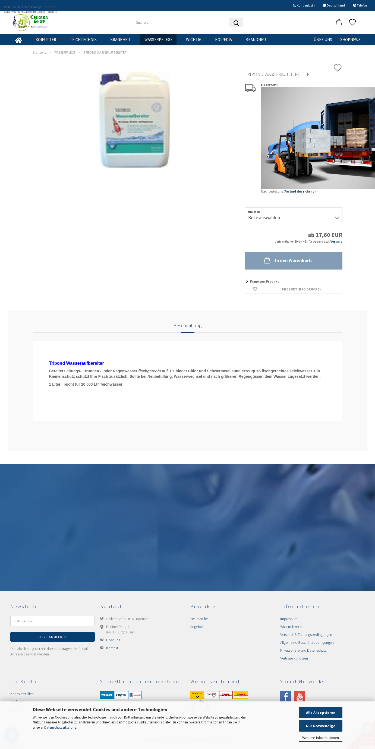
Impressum (288, 618)
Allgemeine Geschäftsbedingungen (307, 642)
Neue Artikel (199, 618)
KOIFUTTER (46, 39)
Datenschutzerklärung (60, 727)
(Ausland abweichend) (299, 191)
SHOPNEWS (350, 39)
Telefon (360, 5)
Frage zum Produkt (264, 281)
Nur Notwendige (320, 725)
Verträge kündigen (294, 658)
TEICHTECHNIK (83, 39)
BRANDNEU (255, 39)
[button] (339, 22)
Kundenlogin (304, 5)
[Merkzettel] (352, 22)
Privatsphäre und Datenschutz (303, 650)
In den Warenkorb (287, 260)
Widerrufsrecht (291, 626)
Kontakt (112, 647)
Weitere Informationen (320, 737)
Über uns (323, 39)
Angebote (197, 626)
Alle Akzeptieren (320, 712)
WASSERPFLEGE (158, 39)
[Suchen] (236, 22)
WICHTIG (193, 39)
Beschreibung (187, 325)
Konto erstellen (22, 693)
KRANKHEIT (120, 39)
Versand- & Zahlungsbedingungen (306, 634)
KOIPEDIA (223, 39)
